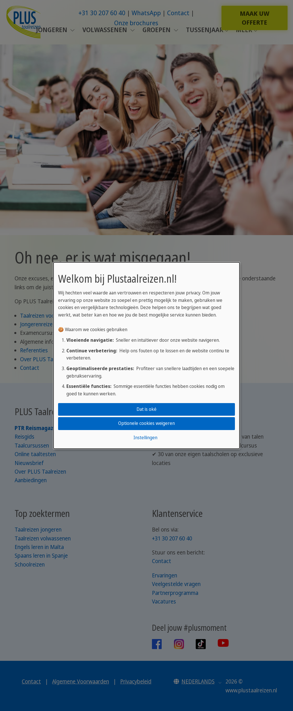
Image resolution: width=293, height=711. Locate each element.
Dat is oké (146, 409)
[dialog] (146, 355)
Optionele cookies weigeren (146, 423)
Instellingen (145, 437)
